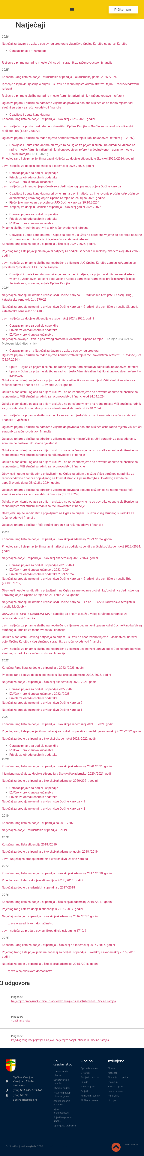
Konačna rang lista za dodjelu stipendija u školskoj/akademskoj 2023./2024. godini (57, 539)
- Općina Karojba (21, 1020)
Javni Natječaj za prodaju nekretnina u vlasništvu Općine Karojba (45, 859)
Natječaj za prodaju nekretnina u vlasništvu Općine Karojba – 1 (43, 801)
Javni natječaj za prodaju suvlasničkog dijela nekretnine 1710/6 (44, 930)
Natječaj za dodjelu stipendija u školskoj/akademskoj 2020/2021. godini (50, 780)
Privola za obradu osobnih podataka (33, 177)
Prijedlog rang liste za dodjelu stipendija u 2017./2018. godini (42, 880)
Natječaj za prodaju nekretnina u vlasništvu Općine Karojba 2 (42, 702)
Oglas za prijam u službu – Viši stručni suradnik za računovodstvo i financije (52, 525)
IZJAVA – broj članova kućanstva (31, 182)
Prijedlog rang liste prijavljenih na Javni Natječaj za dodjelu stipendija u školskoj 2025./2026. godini (68, 158)
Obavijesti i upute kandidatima (29, 114)
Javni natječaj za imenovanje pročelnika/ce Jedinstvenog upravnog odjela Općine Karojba (61, 186)
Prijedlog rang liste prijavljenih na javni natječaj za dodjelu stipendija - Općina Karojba (60, 1040)
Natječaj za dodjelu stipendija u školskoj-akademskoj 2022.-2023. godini (49, 682)
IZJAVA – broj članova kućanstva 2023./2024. (39, 569)
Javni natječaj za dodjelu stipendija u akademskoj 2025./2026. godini (48, 166)
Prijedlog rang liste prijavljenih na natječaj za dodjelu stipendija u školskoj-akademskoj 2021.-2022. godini (72, 731)
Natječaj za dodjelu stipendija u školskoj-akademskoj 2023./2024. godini (50, 558)
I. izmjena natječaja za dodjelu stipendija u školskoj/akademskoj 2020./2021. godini (57, 773)
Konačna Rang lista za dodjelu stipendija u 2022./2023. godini (43, 667)
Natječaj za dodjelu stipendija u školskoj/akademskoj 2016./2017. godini (50, 916)
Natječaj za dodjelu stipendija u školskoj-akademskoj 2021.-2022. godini (49, 738)
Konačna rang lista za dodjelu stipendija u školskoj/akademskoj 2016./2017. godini (57, 902)
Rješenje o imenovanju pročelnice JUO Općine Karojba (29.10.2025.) (54, 202)
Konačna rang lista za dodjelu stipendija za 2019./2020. (39, 823)
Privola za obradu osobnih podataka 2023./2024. (41, 574)
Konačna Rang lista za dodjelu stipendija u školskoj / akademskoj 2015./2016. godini (58, 945)
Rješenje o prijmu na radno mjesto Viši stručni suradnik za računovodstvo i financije (57, 62)
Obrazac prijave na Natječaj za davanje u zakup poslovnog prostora (54, 350)
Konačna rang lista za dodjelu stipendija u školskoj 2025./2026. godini (48, 119)
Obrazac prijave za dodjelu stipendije (33, 173)
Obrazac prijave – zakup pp (27, 51)
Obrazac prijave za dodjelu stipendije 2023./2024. (42, 565)
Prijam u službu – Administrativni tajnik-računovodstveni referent (45, 228)
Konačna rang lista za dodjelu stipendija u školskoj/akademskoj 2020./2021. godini (57, 766)
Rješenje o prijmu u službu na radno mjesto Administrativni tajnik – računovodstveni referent (63, 95)
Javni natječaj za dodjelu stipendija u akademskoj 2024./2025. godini (48, 318)
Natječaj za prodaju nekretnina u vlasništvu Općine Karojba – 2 (43, 808)
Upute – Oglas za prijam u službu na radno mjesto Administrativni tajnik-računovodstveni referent (73, 367)
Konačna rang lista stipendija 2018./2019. (30, 844)
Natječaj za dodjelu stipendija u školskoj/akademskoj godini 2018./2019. (50, 851)
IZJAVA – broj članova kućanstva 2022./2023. (39, 693)
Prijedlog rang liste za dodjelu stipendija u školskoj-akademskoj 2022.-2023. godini (56, 675)
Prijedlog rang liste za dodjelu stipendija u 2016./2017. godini (42, 909)
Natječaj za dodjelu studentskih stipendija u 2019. (35, 830)
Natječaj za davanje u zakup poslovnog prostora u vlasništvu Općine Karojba (52, 339)
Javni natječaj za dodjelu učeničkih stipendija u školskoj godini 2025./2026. (52, 207)
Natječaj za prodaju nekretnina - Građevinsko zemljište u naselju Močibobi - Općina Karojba (63, 1001)
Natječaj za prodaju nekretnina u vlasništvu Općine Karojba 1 (42, 710)
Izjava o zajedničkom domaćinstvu (30, 923)
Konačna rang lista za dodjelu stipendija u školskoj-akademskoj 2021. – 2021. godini (58, 724)
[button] (72, 9)
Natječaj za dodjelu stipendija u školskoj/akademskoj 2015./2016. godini (50, 964)
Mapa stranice (131, 1144)
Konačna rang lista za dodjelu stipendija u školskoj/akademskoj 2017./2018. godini (57, 873)
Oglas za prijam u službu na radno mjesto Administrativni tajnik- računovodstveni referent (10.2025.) (68, 138)
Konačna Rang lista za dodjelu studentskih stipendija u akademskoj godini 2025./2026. (59, 77)
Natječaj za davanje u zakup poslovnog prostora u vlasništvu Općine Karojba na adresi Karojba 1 (66, 43)
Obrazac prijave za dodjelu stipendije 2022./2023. (42, 689)
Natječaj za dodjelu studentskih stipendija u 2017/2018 (38, 887)
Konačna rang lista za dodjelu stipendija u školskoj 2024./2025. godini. (49, 244)
